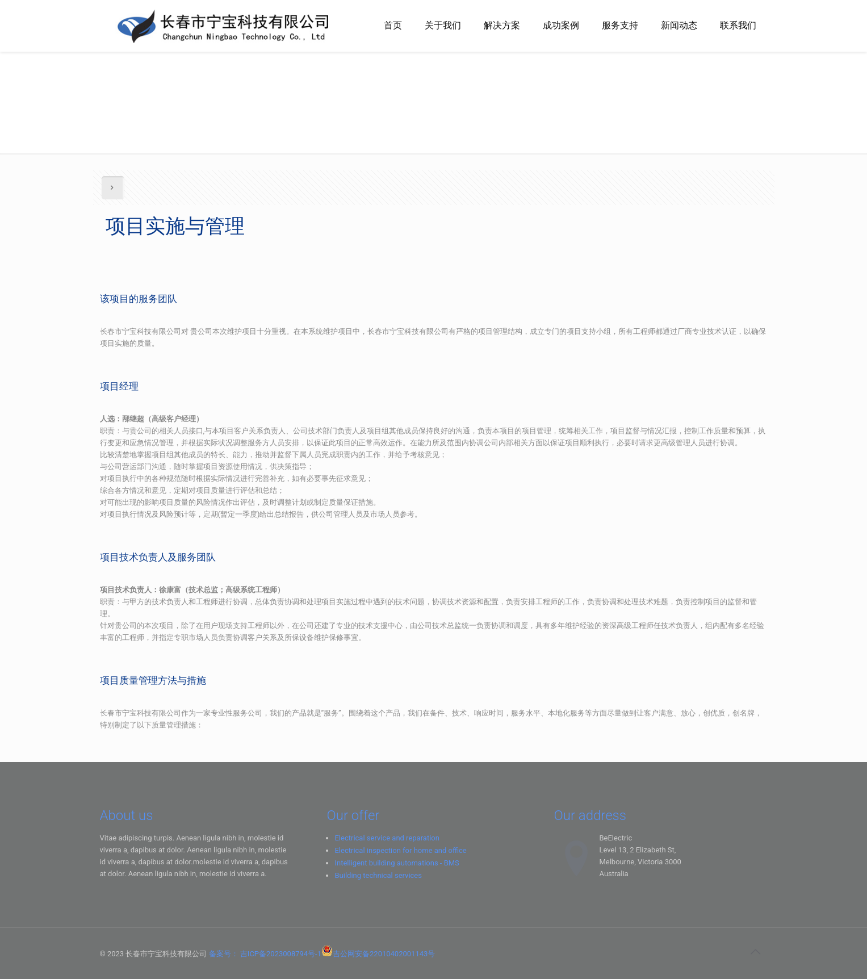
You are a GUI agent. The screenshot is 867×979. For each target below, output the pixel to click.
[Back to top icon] (756, 952)
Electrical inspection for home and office (400, 850)
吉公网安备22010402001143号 (384, 953)
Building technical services (378, 875)
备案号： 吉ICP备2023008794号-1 (265, 953)
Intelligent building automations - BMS (396, 863)
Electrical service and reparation (386, 838)
